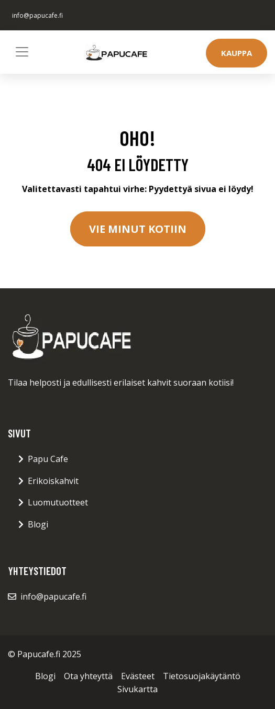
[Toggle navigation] (22, 52)
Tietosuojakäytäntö (201, 676)
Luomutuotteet (58, 502)
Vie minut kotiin (137, 229)
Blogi (38, 524)
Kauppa (236, 53)
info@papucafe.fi (37, 15)
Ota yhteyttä (88, 676)
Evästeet (138, 676)
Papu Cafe (48, 459)
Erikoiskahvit (53, 481)
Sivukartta (137, 689)
